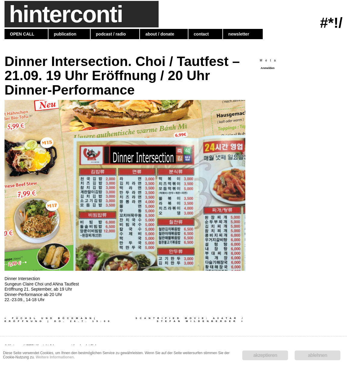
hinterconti (65, 14)
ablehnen (317, 355)
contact (201, 34)
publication (65, 34)
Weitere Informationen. (55, 357)
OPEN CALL (22, 34)
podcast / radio (111, 34)
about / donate (159, 34)
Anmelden (267, 68)
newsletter (238, 34)
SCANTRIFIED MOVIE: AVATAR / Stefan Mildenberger (190, 320)
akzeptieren (265, 355)
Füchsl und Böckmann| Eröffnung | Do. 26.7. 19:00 (60, 320)
